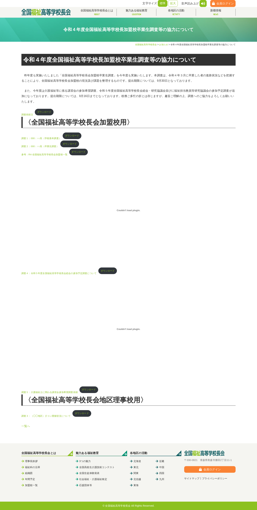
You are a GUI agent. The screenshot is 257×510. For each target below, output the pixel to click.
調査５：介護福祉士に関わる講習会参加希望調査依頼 (49, 392)
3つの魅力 (85, 461)
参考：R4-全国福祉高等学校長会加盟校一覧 (44, 154)
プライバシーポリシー (214, 478)
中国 (161, 467)
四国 (161, 473)
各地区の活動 (176, 12)
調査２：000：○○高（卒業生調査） (40, 146)
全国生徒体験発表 (89, 473)
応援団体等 (85, 485)
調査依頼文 (27, 114)
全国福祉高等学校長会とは (97, 12)
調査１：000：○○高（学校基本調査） (41, 138)
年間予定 (30, 479)
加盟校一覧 (31, 485)
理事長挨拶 (31, 461)
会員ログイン (225, 3)
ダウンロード (44, 112)
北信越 (137, 479)
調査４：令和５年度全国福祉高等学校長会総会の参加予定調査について (59, 273)
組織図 (28, 473)
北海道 (137, 461)
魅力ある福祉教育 (136, 12)
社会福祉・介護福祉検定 (93, 479)
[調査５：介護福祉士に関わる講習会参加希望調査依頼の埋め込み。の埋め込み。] (128, 329)
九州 (161, 479)
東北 (135, 467)
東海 (135, 485)
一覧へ (25, 426)
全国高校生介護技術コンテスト (97, 467)
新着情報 (215, 12)
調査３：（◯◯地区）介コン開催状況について (46, 416)
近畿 (161, 461)
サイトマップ (191, 478)
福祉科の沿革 (32, 467)
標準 (162, 3)
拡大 (173, 3)
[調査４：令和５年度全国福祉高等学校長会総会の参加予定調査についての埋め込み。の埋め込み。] (128, 210)
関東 (135, 473)
